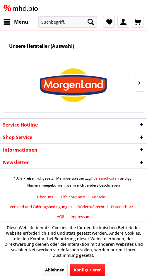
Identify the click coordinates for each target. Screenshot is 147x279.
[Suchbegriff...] (67, 22)
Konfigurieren (88, 270)
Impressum (80, 216)
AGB (60, 216)
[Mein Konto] (123, 22)
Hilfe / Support (72, 196)
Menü (16, 21)
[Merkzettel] (109, 22)
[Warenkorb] (137, 22)
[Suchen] (91, 22)
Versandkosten (106, 178)
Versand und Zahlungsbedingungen (41, 206)
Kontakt (99, 196)
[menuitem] (15, 22)
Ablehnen (54, 270)
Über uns (45, 196)
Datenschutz (122, 206)
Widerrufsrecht (91, 206)
